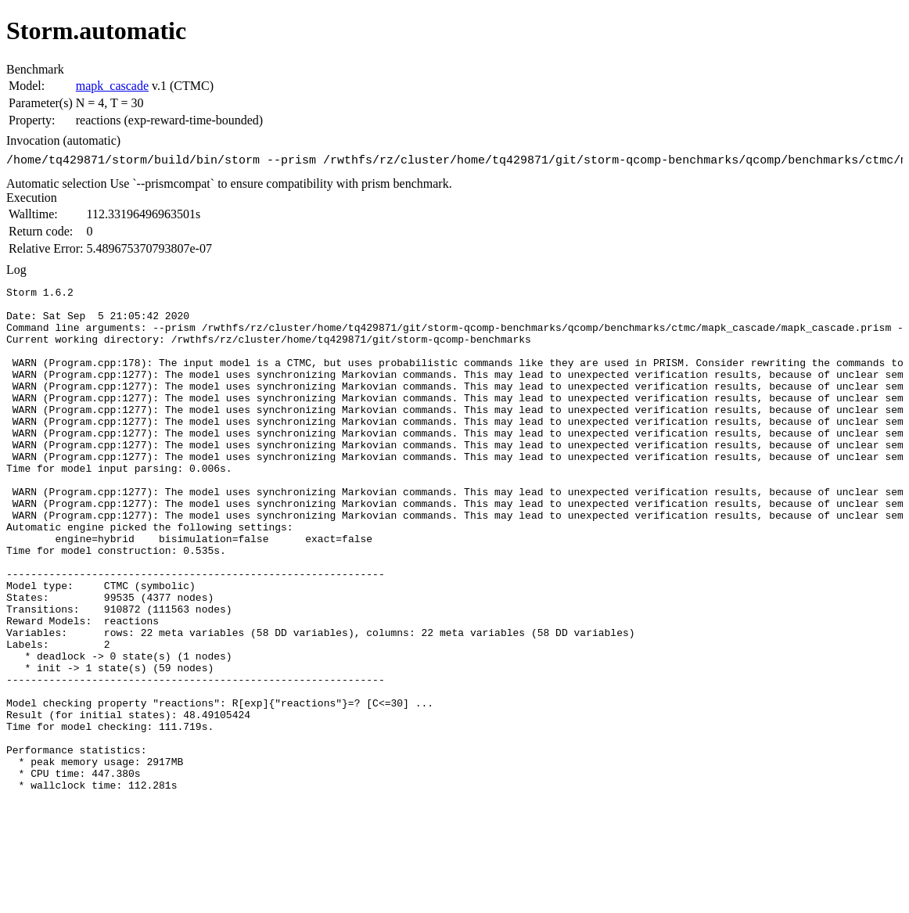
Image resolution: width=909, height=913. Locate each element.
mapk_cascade (112, 85)
